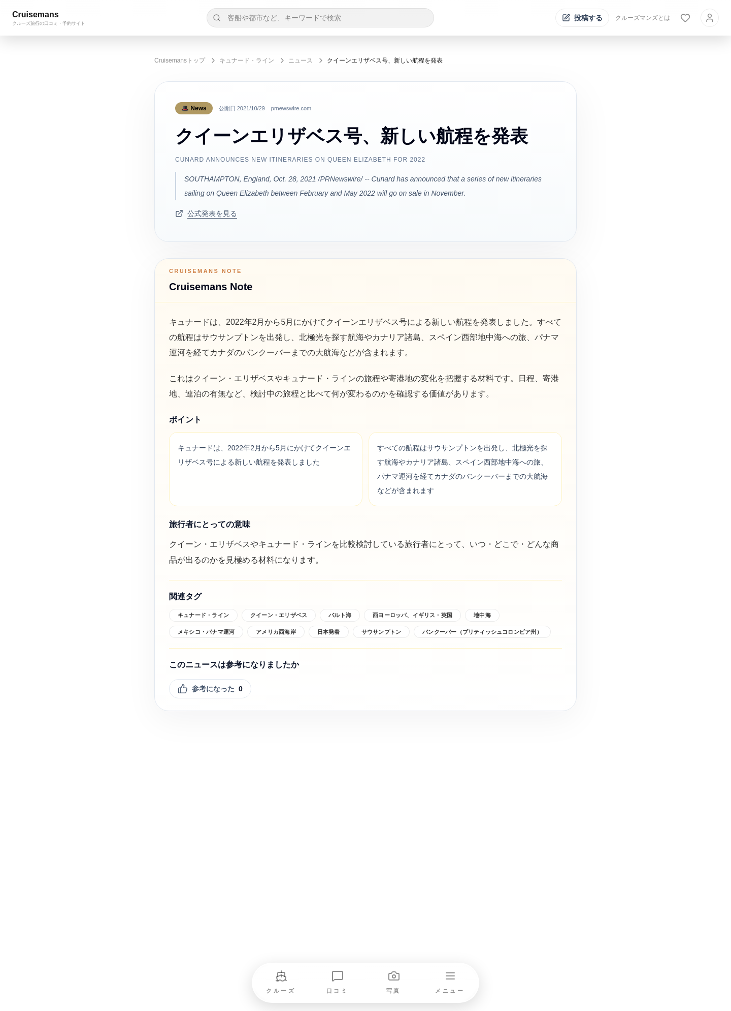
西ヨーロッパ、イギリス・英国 (412, 615)
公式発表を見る (206, 213)
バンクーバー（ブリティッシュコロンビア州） (482, 632)
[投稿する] (582, 18)
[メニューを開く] (450, 983)
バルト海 (339, 615)
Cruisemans (35, 14)
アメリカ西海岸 (276, 632)
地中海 (482, 615)
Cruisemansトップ (179, 60)
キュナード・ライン (246, 60)
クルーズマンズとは (642, 17)
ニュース (300, 60)
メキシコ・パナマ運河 (206, 632)
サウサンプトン (381, 632)
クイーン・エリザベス (278, 615)
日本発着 (328, 632)
